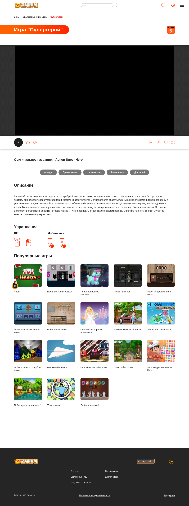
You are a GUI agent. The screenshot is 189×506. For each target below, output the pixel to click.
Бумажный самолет (61, 371)
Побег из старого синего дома (28, 334)
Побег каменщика (61, 333)
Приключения (70, 189)
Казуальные (117, 189)
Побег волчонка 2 (94, 408)
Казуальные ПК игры (81, 482)
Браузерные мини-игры (35, 17)
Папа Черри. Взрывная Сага (161, 372)
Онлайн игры (111, 471)
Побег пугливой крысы (61, 295)
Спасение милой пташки (94, 371)
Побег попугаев (128, 295)
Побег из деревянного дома (161, 296)
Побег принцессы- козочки (94, 296)
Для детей (139, 189)
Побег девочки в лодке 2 (28, 408)
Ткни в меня (61, 408)
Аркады (48, 189)
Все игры (75, 471)
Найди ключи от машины (128, 333)
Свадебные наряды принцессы (94, 334)
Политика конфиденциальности (94, 495)
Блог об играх (111, 477)
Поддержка (169, 495)
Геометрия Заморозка (161, 333)
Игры (16, 17)
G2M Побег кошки (128, 371)
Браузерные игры (79, 477)
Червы (28, 295)
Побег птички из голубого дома (28, 372)
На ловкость (94, 189)
